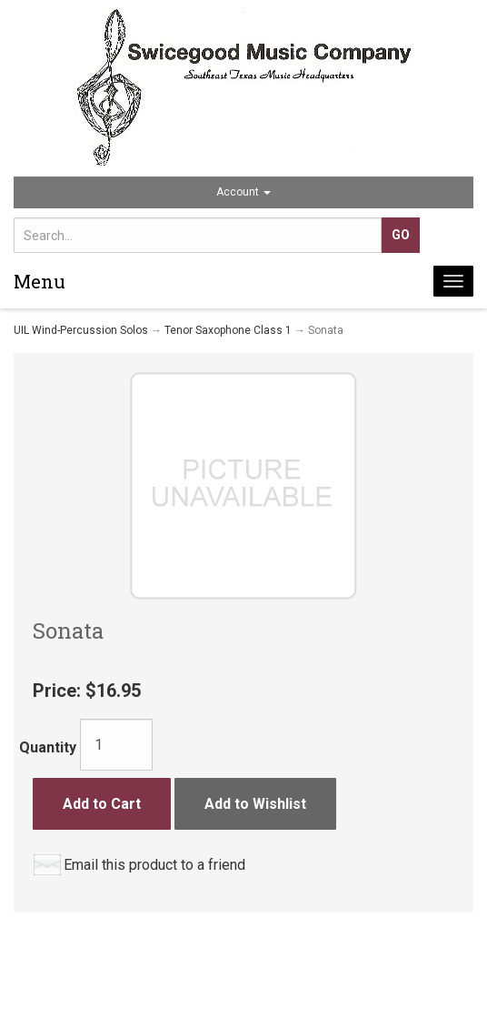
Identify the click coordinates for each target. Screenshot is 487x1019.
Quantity (47, 747)
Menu (39, 281)
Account (243, 192)
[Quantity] (116, 745)
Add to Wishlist (255, 803)
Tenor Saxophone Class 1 (228, 330)
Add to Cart (102, 803)
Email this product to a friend (154, 864)
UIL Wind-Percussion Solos (81, 330)
